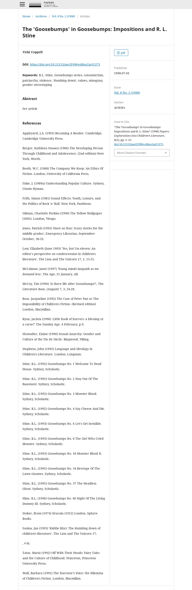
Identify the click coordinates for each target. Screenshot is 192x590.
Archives (41, 16)
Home (26, 16)
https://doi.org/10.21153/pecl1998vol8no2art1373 (65, 64)
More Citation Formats (131, 153)
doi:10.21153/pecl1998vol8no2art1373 (138, 144)
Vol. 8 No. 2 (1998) (63, 16)
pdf (122, 53)
